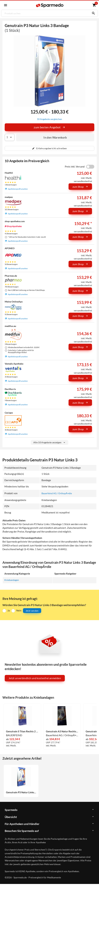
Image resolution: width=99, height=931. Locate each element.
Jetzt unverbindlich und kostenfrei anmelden (35, 678)
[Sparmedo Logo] (50, 5)
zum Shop (80, 186)
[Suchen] (92, 13)
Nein (18, 610)
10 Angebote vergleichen (49, 119)
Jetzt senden (32, 610)
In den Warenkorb (55, 137)
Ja (8, 610)
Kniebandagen (12, 580)
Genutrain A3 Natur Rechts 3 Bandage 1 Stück (62, 731)
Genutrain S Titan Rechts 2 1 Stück (22, 731)
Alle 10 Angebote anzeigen (49, 442)
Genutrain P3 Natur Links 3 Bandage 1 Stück (21, 792)
